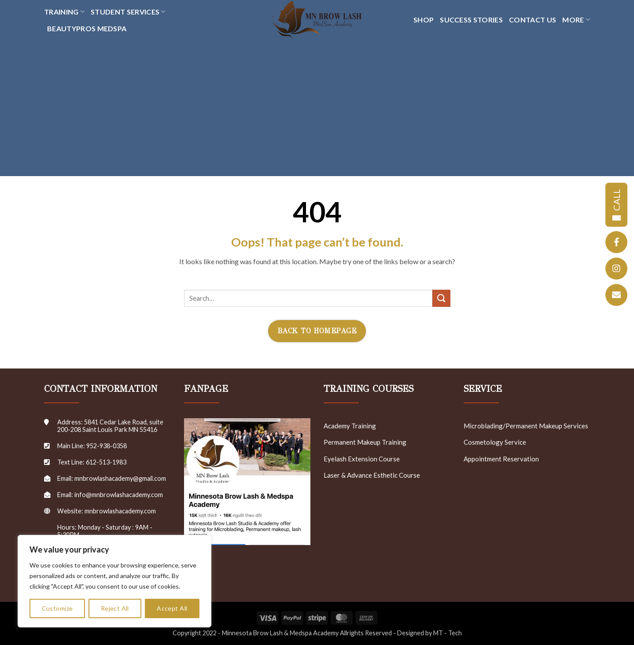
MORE (576, 19)
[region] (114, 581)
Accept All (172, 608)
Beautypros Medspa (86, 28)
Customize (57, 608)
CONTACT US (532, 19)
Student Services (128, 11)
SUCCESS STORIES (471, 19)
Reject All (115, 608)
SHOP (423, 19)
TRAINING (64, 11)
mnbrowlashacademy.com (120, 511)
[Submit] (441, 298)
